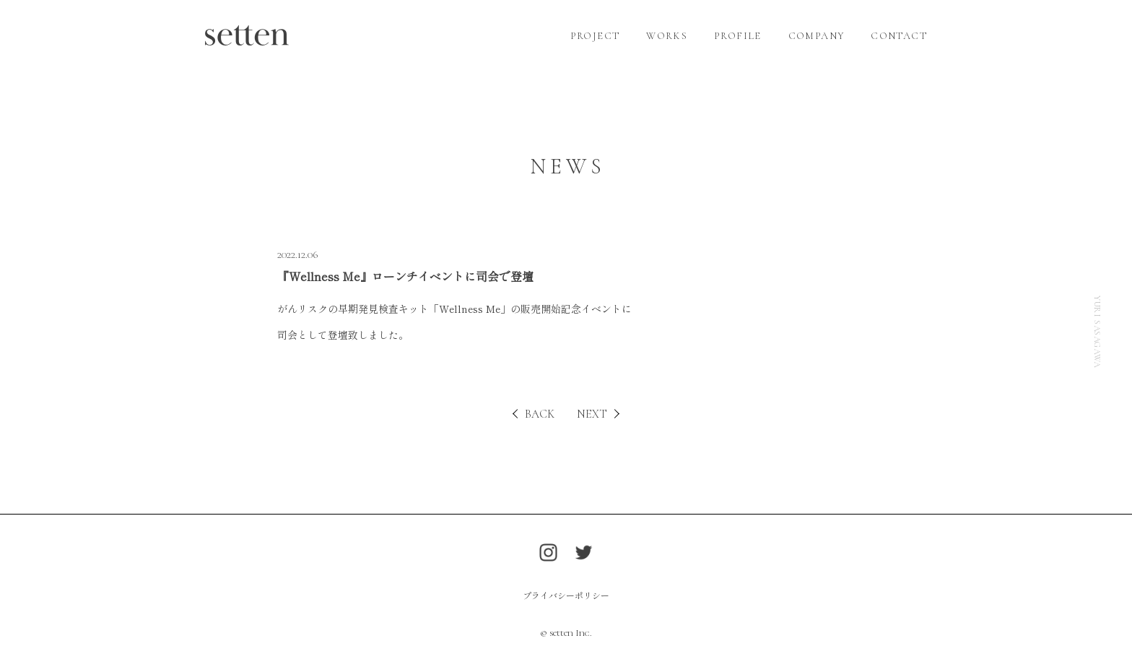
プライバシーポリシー (566, 595)
